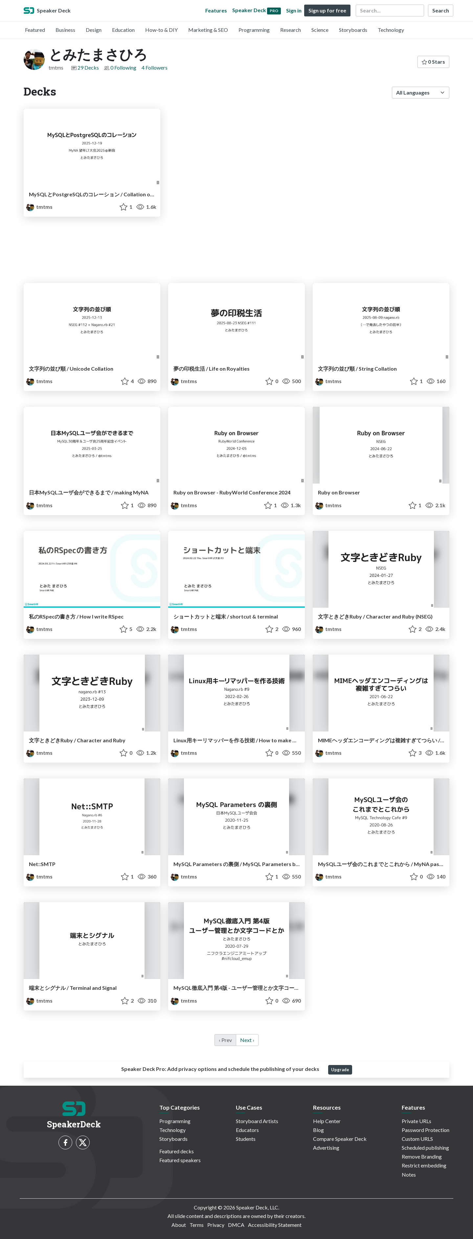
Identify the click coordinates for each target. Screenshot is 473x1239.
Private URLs (416, 1121)
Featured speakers (180, 1160)
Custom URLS (417, 1139)
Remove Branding (422, 1156)
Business (65, 30)
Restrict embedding (424, 1165)
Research (290, 30)
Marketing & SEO (208, 30)
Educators (247, 1130)
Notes (409, 1174)
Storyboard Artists (257, 1121)
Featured (35, 30)
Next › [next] (247, 1040)
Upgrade (340, 1069)
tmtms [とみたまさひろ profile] (39, 207)
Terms (197, 1225)
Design (93, 30)
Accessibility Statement (275, 1225)
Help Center (327, 1121)
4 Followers (155, 67)
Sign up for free (327, 10)
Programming (254, 30)
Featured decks (176, 1151)
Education (123, 30)
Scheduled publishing (425, 1147)
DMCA (236, 1225)
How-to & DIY (161, 30)
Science (319, 30)
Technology (391, 30)
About (178, 1225)
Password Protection (425, 1130)
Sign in (294, 10)
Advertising (326, 1147)
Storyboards (353, 30)
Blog (318, 1130)
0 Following (123, 67)
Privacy (215, 1225)
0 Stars (433, 61)
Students (246, 1139)
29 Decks (88, 67)
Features (216, 10)
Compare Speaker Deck (340, 1139)
